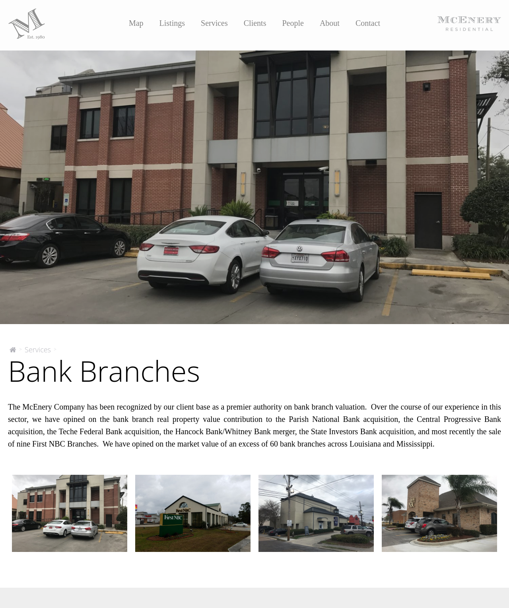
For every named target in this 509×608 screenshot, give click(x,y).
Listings (172, 23)
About (330, 23)
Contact (368, 23)
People (292, 23)
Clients (255, 23)
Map (136, 23)
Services (214, 23)
